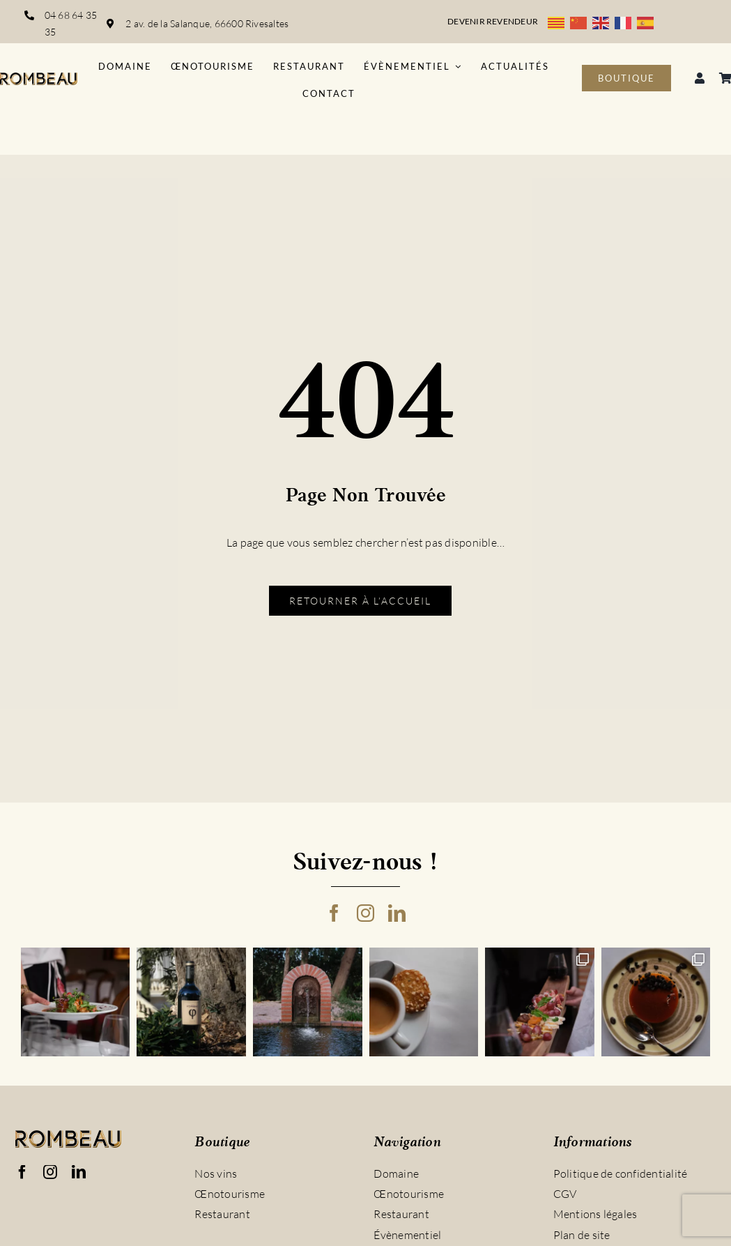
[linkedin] (397, 913)
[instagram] (365, 913)
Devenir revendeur (492, 21)
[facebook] (334, 913)
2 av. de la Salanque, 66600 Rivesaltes (208, 23)
